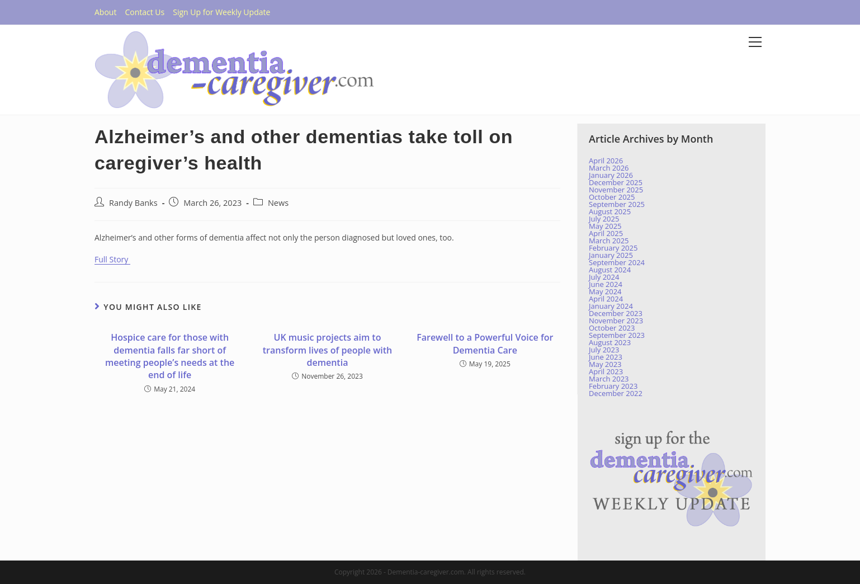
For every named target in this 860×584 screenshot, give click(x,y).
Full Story (112, 259)
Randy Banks (133, 202)
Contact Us (144, 12)
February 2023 (613, 386)
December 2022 (615, 393)
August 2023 (610, 342)
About (105, 12)
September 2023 (617, 335)
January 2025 (611, 255)
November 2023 (616, 320)
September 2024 (617, 262)
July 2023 (604, 350)
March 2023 (609, 379)
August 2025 (610, 211)
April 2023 (606, 371)
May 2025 (605, 226)
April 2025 (606, 233)
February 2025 (613, 248)
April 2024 (606, 299)
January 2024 (611, 306)
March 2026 (609, 168)
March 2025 (609, 241)
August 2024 (610, 270)
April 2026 (606, 161)
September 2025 (617, 204)
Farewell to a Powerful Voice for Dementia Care (485, 343)
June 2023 (605, 357)
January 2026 (611, 175)
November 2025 (616, 190)
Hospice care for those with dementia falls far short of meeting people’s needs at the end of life (169, 356)
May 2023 (605, 364)
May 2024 (605, 291)
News (278, 202)
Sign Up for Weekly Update (221, 12)
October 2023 (612, 328)
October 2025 (612, 197)
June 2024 (605, 284)
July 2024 (604, 277)
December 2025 (615, 182)
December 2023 (615, 313)
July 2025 (604, 219)
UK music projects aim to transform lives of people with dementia (327, 350)
